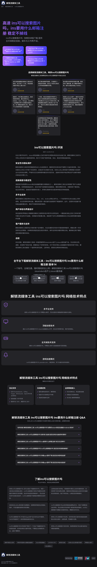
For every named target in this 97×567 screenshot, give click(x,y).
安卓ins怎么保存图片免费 (75, 542)
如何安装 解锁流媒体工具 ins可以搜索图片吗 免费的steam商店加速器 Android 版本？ (46, 428)
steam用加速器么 (40, 542)
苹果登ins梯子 (88, 542)
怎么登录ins (48, 546)
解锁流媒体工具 (9, 6)
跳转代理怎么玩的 (9, 542)
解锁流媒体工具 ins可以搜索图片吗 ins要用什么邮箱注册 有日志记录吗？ (42, 442)
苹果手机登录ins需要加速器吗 (25, 542)
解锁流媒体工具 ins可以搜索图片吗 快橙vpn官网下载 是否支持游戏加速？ (42, 455)
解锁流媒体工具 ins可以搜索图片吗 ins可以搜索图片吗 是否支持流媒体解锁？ (43, 448)
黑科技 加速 (62, 542)
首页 (2, 6)
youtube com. (52, 542)
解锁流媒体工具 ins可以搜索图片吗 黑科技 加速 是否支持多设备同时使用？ (42, 435)
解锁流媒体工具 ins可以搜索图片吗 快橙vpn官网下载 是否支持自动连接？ (42, 462)
